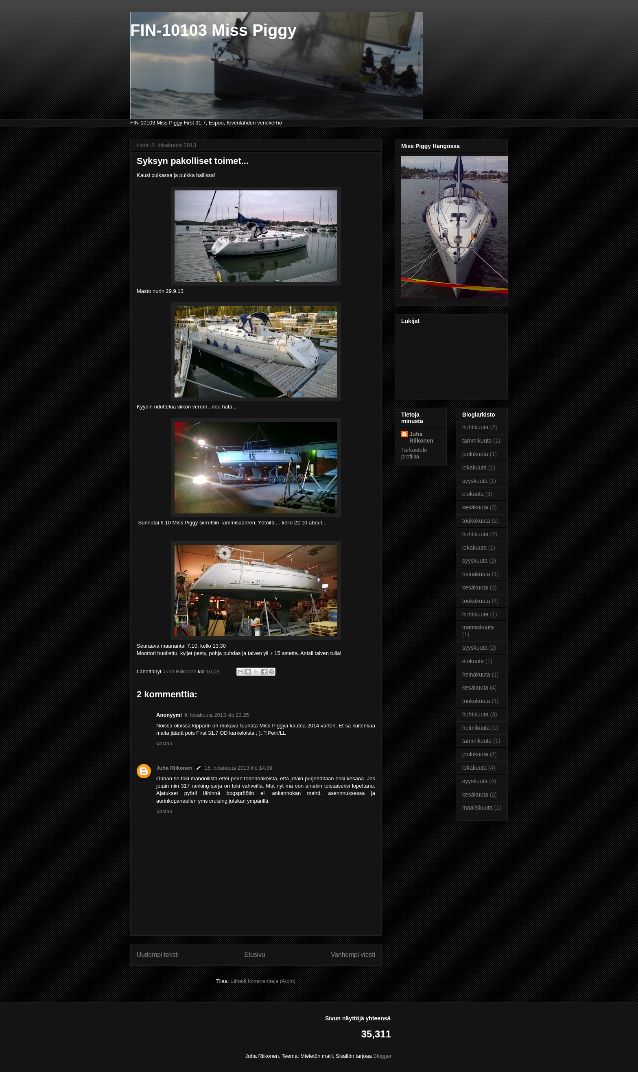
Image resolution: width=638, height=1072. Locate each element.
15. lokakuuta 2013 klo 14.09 (238, 768)
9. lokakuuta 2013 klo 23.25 (216, 715)
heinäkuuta (476, 574)
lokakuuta (474, 467)
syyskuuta (474, 481)
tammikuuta (477, 440)
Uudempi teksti (158, 954)
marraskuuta (478, 627)
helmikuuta (476, 728)
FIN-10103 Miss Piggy (213, 30)
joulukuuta (475, 454)
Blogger (382, 1056)
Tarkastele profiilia (414, 453)
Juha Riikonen (174, 768)
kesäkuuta (475, 507)
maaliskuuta (477, 807)
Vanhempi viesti (353, 954)
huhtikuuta (475, 427)
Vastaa (164, 743)
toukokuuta (476, 520)
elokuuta (473, 494)
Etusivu (255, 954)
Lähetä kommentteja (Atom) (262, 981)
